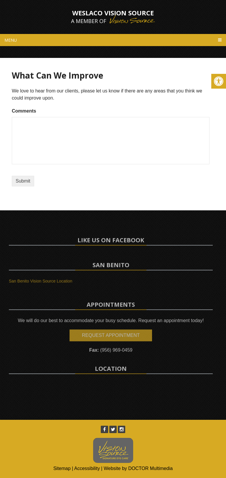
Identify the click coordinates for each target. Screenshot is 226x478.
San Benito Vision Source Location (40, 286)
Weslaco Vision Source (113, 17)
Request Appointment (111, 348)
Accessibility (87, 468)
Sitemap (62, 468)
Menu (10, 40)
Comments (24, 110)
